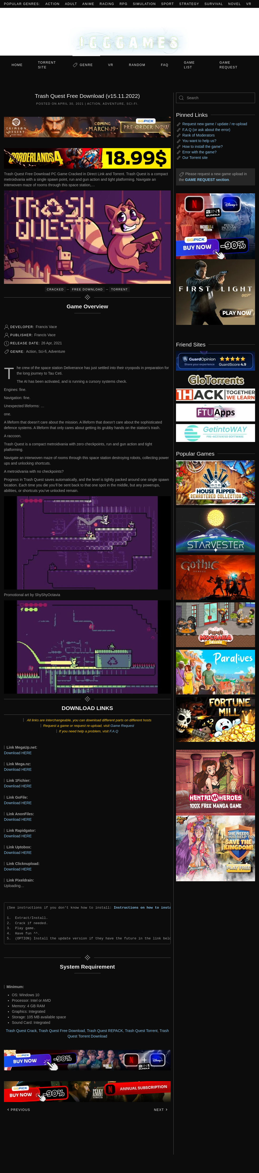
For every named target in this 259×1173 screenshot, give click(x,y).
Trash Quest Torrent (141, 1031)
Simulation (144, 4)
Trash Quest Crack (21, 1031)
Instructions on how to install (144, 907)
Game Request (122, 726)
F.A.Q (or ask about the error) (206, 130)
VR (249, 4)
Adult (71, 4)
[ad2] (211, 782)
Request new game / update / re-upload (214, 124)
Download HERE (18, 753)
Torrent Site (47, 65)
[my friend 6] (215, 412)
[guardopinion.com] (215, 360)
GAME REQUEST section (207, 180)
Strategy (189, 4)
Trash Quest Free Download (62, 1031)
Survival (213, 4)
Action (52, 4)
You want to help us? (199, 141)
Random (137, 65)
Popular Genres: (22, 4)
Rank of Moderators (198, 135)
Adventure (113, 103)
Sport (167, 4)
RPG (124, 4)
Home (17, 65)
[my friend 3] (215, 394)
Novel (234, 4)
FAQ (165, 65)
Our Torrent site (195, 157)
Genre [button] (86, 65)
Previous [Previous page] (18, 1110)
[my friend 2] (215, 379)
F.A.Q (114, 731)
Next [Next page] (161, 1110)
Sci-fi (131, 103)
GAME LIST (189, 65)
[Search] (215, 98)
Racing (107, 4)
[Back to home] (130, 32)
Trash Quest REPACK (105, 1031)
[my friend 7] (215, 433)
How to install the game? (202, 146)
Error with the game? (199, 152)
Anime (88, 4)
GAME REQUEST (228, 65)
